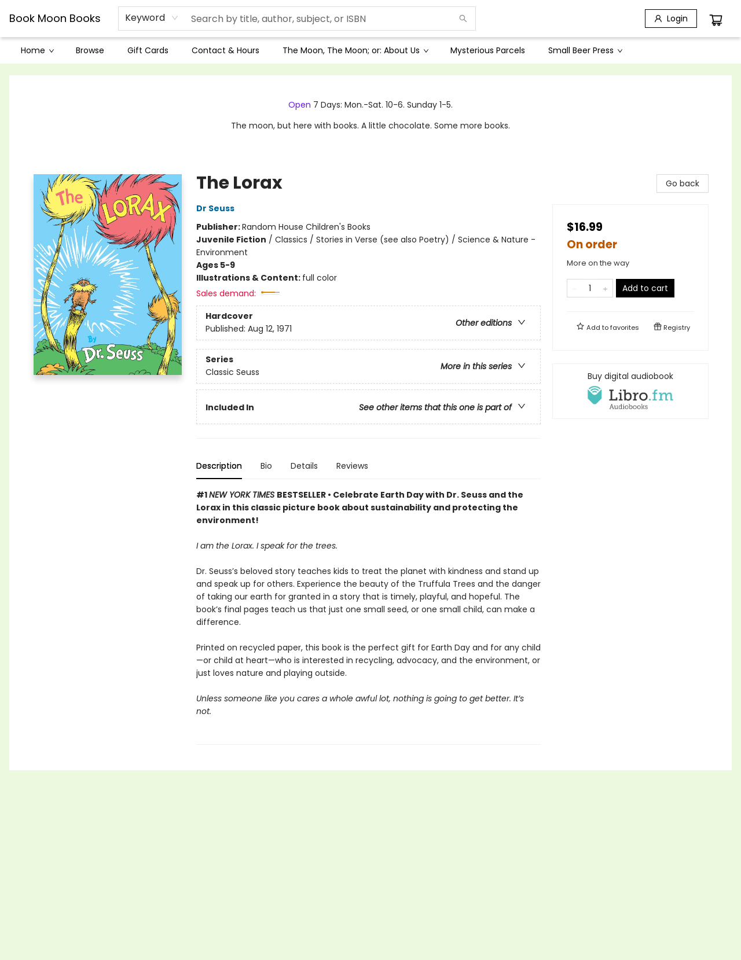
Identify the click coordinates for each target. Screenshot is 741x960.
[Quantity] (590, 288)
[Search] (463, 18)
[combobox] (152, 18)
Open (299, 105)
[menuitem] (36, 50)
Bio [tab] (266, 466)
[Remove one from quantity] (574, 288)
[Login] (671, 18)
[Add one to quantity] (605, 288)
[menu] (370, 50)
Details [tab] (304, 466)
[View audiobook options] (630, 391)
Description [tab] (219, 466)
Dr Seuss (217, 208)
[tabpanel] (368, 616)
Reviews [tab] (352, 466)
